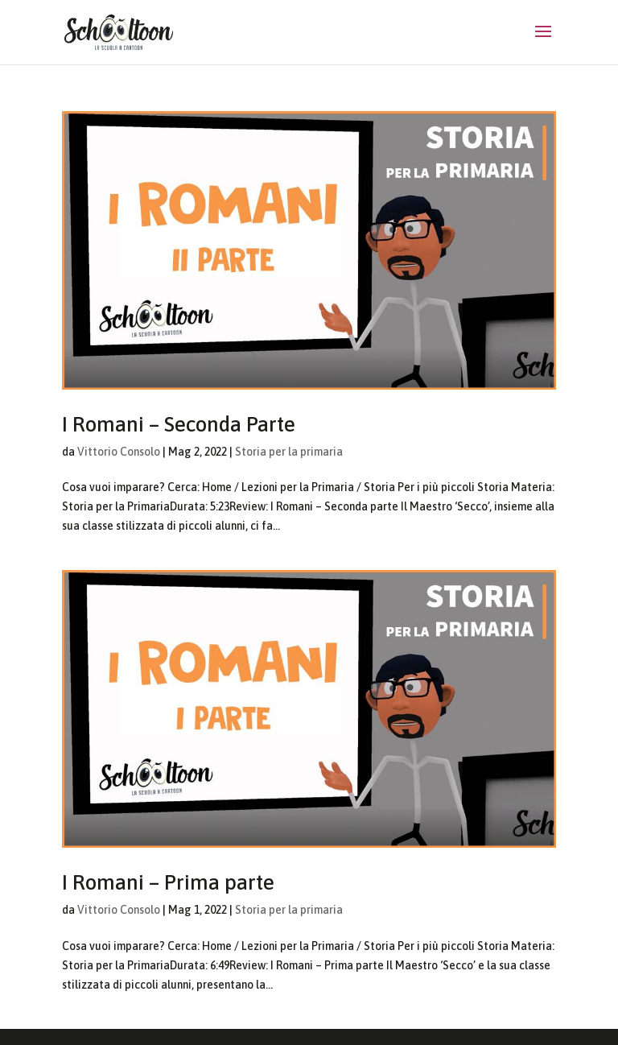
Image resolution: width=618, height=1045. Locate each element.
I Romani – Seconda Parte (178, 424)
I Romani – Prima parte (168, 882)
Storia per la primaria (289, 451)
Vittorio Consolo (118, 451)
